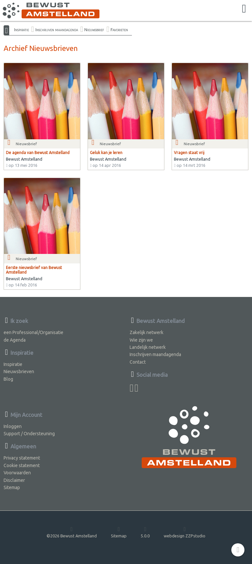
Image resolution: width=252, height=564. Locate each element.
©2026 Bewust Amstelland (72, 532)
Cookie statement (22, 465)
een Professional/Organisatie (33, 332)
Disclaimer (14, 480)
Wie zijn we (141, 340)
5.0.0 (145, 532)
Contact (138, 362)
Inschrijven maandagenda (56, 29)
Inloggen (13, 426)
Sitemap (12, 487)
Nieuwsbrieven (19, 371)
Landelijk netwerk (148, 347)
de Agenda (15, 340)
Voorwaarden (17, 472)
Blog (8, 379)
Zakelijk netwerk (146, 332)
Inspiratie (21, 29)
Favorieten (119, 29)
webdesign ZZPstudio (184, 532)
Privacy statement (22, 458)
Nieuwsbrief (94, 29)
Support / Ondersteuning (29, 433)
